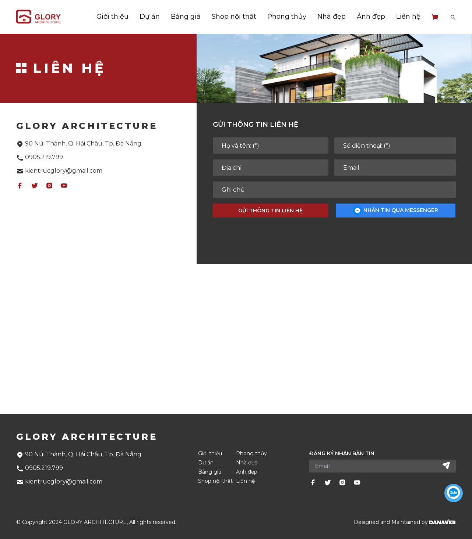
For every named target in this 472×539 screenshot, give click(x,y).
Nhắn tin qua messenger (395, 210)
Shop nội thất (234, 16)
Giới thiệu (112, 16)
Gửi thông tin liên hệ (270, 210)
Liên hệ (408, 16)
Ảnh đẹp (371, 16)
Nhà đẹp (331, 16)
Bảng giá (186, 16)
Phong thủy (286, 16)
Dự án (150, 16)
